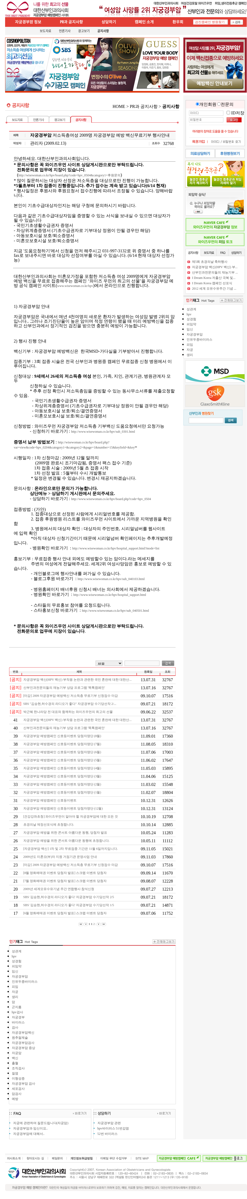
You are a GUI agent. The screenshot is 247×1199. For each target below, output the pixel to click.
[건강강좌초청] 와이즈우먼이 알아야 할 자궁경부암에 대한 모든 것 (71, 816)
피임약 (16, 966)
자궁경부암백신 (23, 1032)
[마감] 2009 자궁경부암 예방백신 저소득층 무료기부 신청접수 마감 (71, 696)
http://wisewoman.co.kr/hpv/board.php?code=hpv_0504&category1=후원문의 (70, 175)
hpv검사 (17, 1012)
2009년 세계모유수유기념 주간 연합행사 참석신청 (59, 889)
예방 (15, 1099)
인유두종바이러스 (25, 981)
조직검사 (18, 1068)
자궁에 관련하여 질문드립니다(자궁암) (40, 1123)
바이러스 (18, 1022)
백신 (15, 1058)
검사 (15, 1027)
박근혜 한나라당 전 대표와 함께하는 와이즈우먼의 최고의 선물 (68, 712)
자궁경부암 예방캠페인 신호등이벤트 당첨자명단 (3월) (62, 776)
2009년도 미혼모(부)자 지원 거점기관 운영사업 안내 (60, 857)
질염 (15, 1073)
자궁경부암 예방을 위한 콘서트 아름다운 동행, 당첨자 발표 (65, 832)
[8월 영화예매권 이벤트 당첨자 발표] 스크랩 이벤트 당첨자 (65, 873)
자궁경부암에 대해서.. (29, 1134)
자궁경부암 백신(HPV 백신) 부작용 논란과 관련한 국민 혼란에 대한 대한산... (78, 680)
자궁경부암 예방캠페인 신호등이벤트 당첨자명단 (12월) (63, 808)
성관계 (16, 951)
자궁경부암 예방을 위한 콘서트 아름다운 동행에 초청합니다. (66, 841)
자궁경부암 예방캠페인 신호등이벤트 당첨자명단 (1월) (62, 792)
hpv (14, 956)
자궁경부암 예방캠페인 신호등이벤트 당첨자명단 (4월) (62, 768)
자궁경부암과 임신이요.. (30, 1128)
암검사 (16, 1094)
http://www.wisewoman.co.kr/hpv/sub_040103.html (111, 579)
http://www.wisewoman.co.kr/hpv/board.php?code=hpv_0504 (111, 499)
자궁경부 (18, 1017)
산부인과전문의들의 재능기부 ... (215, 272)
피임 (15, 987)
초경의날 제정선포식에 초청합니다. (49, 824)
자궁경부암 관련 (109, 1123)
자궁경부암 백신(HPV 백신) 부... (215, 267)
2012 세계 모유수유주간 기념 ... (214, 288)
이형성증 (18, 1078)
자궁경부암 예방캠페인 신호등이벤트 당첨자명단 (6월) (62, 752)
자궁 (15, 992)
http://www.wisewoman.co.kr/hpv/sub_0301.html (103, 431)
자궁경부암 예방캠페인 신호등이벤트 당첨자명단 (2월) (62, 784)
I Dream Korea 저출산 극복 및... (213, 278)
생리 (15, 997)
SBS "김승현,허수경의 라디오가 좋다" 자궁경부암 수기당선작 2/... (70, 704)
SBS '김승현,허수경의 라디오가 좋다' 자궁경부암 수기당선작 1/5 (69, 905)
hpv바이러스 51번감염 (113, 1128)
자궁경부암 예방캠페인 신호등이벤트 (50, 800)
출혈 (15, 1063)
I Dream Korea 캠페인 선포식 (212, 283)
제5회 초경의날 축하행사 (209, 262)
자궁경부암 (20, 976)
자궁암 (16, 1053)
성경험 (16, 961)
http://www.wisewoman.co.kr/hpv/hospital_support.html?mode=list (115, 548)
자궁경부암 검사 (23, 1083)
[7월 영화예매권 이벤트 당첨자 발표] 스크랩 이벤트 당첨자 (65, 881)
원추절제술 (20, 1038)
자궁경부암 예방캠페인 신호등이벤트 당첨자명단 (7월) (62, 744)
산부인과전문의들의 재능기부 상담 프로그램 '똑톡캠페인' (64, 688)
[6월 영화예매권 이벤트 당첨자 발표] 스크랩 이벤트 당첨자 (65, 913)
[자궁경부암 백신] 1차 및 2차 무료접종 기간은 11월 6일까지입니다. (71, 849)
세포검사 (18, 1089)
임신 (15, 971)
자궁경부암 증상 (23, 1048)
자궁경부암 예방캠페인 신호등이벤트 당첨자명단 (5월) (62, 760)
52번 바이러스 (107, 1134)
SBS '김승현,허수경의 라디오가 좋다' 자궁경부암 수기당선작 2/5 (69, 897)
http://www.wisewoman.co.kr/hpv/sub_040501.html (115, 611)
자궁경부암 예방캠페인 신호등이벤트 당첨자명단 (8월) (62, 736)
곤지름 (16, 1007)
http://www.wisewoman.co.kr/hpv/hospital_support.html (109, 595)
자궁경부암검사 (23, 1043)
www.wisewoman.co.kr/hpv (75, 286)
